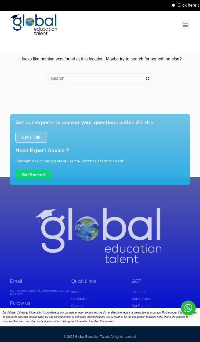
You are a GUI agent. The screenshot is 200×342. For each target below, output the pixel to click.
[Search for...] (94, 78)
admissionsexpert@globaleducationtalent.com (39, 304)
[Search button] (147, 78)
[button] (185, 24)
